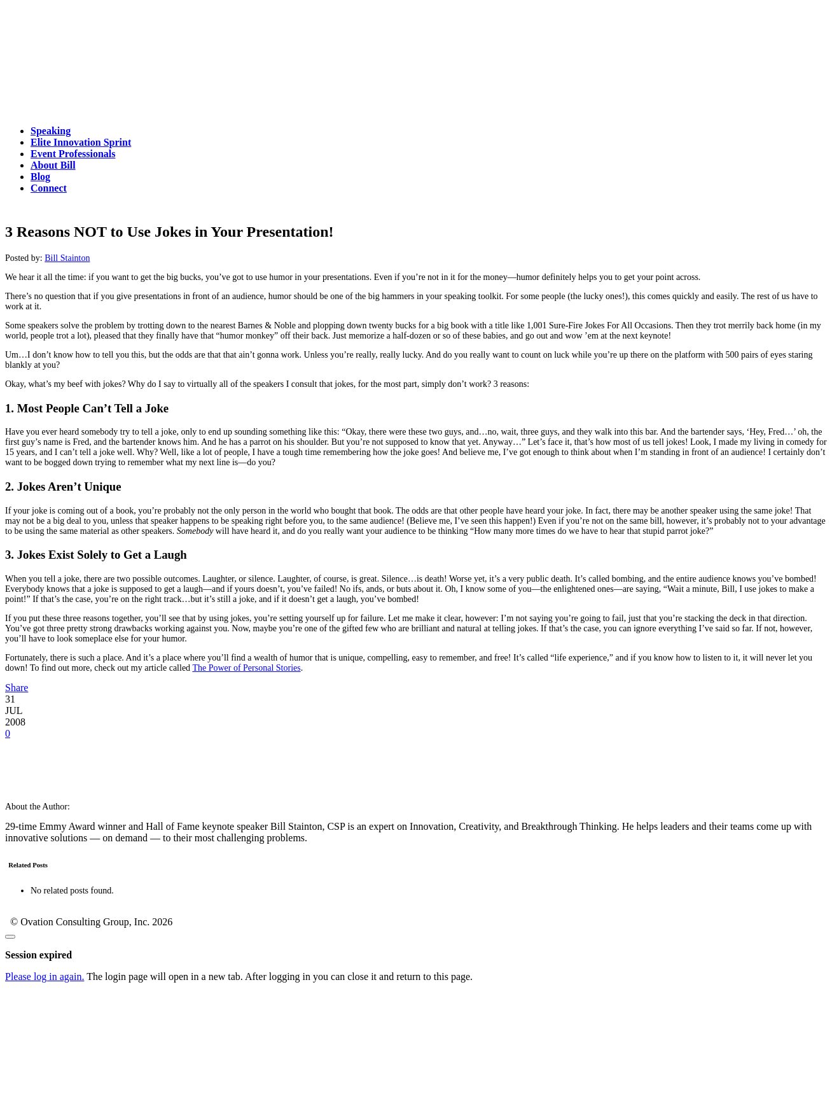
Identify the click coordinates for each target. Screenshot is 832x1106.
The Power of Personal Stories (246, 668)
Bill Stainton (67, 258)
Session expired (38, 954)
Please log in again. (44, 976)
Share (16, 687)
